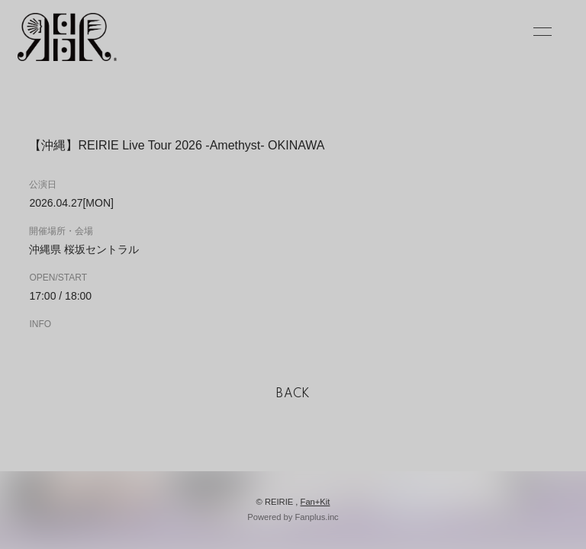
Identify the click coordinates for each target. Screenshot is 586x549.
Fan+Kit (315, 501)
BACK (293, 394)
